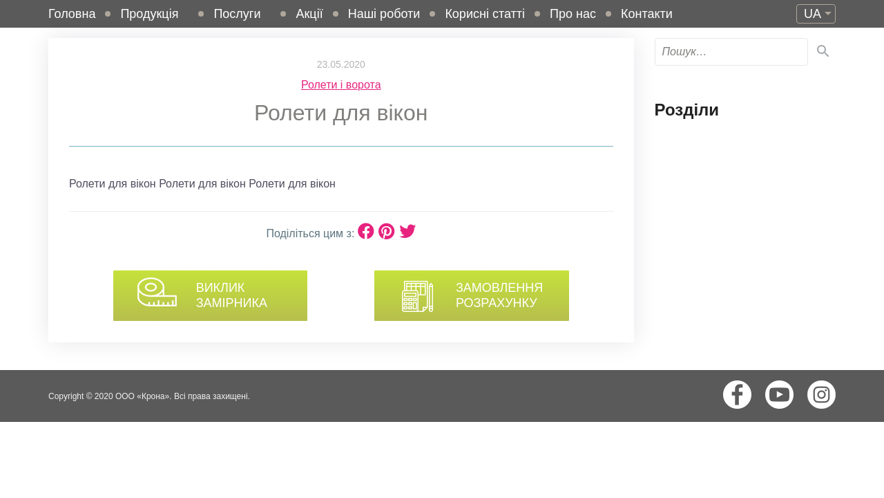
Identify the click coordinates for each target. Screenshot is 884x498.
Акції (309, 14)
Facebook (737, 394)
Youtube (779, 394)
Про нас (573, 14)
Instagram (821, 394)
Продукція (149, 14)
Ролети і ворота (341, 85)
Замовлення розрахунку (497, 295)
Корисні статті (485, 14)
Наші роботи (384, 14)
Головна (71, 14)
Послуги (236, 14)
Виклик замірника (227, 295)
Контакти (647, 14)
